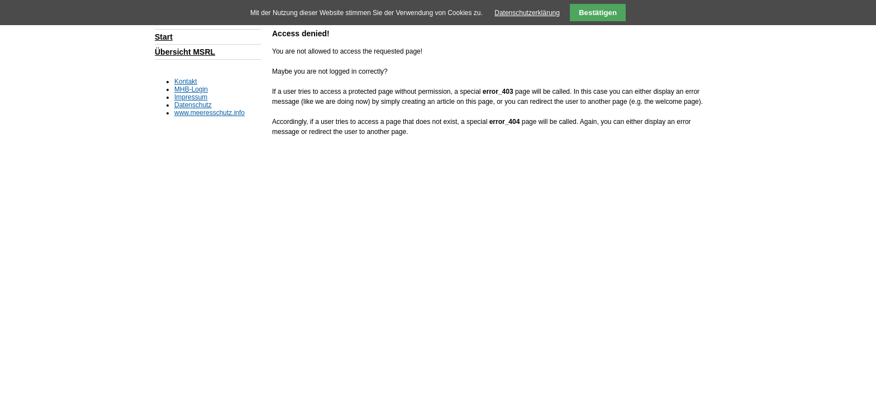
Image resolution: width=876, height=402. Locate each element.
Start (164, 36)
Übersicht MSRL (185, 51)
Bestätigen (598, 12)
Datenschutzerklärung (527, 13)
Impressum (190, 97)
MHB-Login (191, 89)
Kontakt (185, 81)
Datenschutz (193, 105)
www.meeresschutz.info (209, 113)
